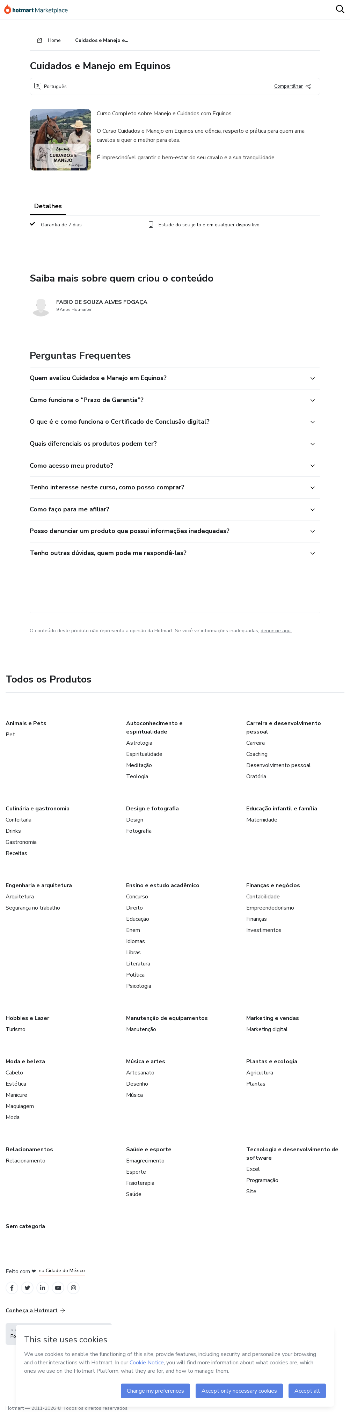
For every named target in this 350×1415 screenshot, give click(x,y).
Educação (137, 919)
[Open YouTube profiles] (58, 1288)
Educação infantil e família (281, 808)
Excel (253, 1169)
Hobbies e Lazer (27, 1018)
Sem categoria (25, 1226)
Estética (16, 1084)
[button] (167, 378)
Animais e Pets (26, 723)
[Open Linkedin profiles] (42, 1288)
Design (134, 820)
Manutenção (141, 1029)
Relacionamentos (29, 1149)
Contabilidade (263, 896)
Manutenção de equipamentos (167, 1018)
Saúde (133, 1194)
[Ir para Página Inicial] (39, 9)
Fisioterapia (140, 1183)
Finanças (256, 919)
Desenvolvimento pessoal (278, 765)
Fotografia (139, 831)
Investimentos (264, 930)
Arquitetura (20, 896)
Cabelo (14, 1073)
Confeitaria (18, 820)
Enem (133, 930)
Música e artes (145, 1061)
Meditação (139, 765)
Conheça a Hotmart (35, 1310)
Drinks (13, 831)
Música (134, 1095)
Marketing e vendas (272, 1018)
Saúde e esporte (149, 1149)
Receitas (16, 853)
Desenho (137, 1084)
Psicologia (138, 986)
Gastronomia (21, 842)
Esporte (136, 1172)
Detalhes (48, 206)
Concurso (137, 896)
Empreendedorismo (270, 908)
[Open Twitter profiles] (27, 1288)
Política (135, 975)
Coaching (257, 754)
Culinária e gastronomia (38, 808)
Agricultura (259, 1073)
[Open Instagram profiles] (73, 1288)
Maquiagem (20, 1106)
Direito (134, 908)
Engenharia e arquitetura (39, 885)
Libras (133, 952)
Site (251, 1191)
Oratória (256, 776)
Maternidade (261, 820)
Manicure (16, 1095)
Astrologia (139, 743)
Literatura (138, 964)
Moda (13, 1117)
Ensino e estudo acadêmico (162, 885)
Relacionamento (25, 1161)
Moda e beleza (25, 1061)
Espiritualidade (144, 754)
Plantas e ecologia (271, 1061)
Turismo (15, 1029)
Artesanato (140, 1073)
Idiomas (135, 941)
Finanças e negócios (273, 885)
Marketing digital (267, 1029)
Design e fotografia (152, 808)
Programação (262, 1180)
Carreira (255, 743)
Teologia (137, 776)
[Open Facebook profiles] (12, 1288)
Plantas (255, 1084)
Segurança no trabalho (33, 908)
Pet (10, 734)
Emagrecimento (145, 1161)
